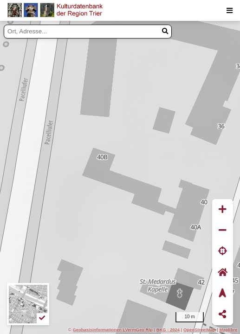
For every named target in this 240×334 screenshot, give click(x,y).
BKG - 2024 (168, 329)
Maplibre (229, 329)
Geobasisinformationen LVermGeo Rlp (112, 329)
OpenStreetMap (199, 329)
